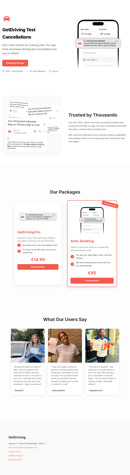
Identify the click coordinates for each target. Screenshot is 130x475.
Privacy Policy (15, 451)
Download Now (38, 267)
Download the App (15, 63)
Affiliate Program (16, 456)
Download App (15, 459)
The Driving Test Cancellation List (23, 447)
